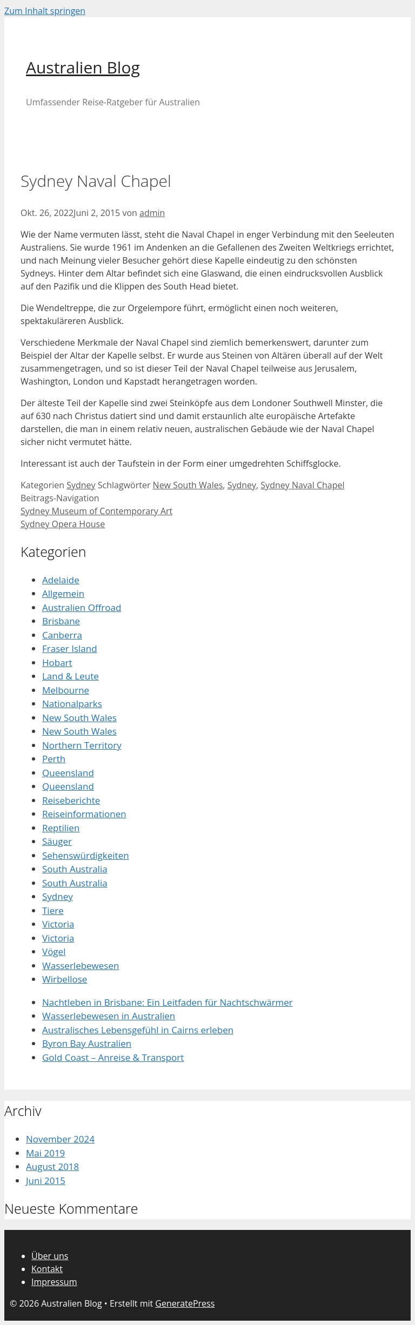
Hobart (57, 662)
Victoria (58, 924)
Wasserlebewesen (80, 965)
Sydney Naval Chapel (302, 485)
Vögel (53, 951)
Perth (53, 758)
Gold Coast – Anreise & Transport (113, 1057)
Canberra (62, 635)
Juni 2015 (45, 1180)
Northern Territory (82, 745)
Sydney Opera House (63, 524)
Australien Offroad (81, 607)
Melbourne (65, 690)
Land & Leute (70, 676)
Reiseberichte (71, 800)
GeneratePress (185, 1303)
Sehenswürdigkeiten (85, 855)
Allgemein (63, 593)
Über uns (49, 1256)
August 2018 (52, 1166)
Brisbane (61, 621)
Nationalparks (72, 703)
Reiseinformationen (84, 814)
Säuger (57, 841)
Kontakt (47, 1269)
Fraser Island (69, 648)
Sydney (80, 485)
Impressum (54, 1282)
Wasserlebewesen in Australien (108, 1016)
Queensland (68, 772)
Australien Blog (83, 67)
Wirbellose (64, 979)
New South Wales (188, 485)
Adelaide (60, 580)
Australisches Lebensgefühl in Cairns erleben (137, 1030)
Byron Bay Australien (86, 1043)
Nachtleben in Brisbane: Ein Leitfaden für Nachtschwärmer (167, 1002)
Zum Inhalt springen (44, 11)
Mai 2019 (45, 1153)
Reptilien (60, 828)
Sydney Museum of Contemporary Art (96, 511)
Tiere (53, 910)
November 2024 (60, 1139)
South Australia (75, 869)
